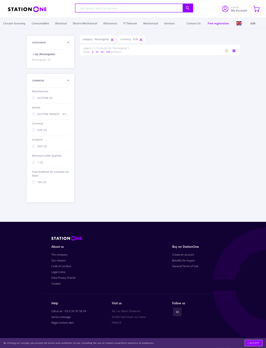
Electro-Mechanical (85, 23)
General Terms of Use (185, 266)
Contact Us (194, 23)
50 (102, 51)
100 (108, 51)
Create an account (183, 254)
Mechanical (150, 23)
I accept (254, 343)
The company (59, 254)
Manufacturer (40, 91)
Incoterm (37, 139)
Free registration (218, 23)
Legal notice (58, 272)
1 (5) (40, 162)
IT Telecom (130, 23)
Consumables (40, 23)
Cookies (56, 283)
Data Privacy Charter (63, 277)
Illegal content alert (62, 322)
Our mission (58, 260)
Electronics (110, 23)
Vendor (36, 107)
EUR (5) (42, 130)
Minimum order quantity (46, 155)
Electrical (61, 23)
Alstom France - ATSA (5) (53, 114)
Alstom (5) (45, 98)
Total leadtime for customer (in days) (50, 173)
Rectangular (41, 59)
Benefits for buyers (183, 260)
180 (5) (41, 182)
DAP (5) (42, 146)
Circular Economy (14, 23)
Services (169, 23)
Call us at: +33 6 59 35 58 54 (68, 311)
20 (97, 51)
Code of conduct (61, 266)
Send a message (61, 317)
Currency (37, 123)
